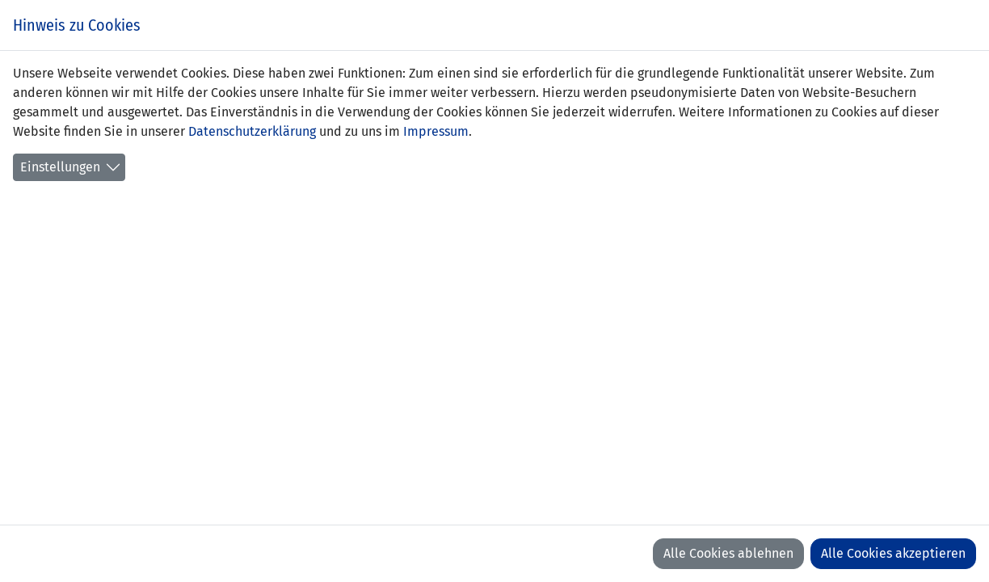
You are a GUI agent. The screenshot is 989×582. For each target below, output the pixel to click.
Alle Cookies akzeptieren (893, 553)
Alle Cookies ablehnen (728, 553)
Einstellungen (60, 167)
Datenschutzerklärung (252, 131)
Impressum (436, 131)
